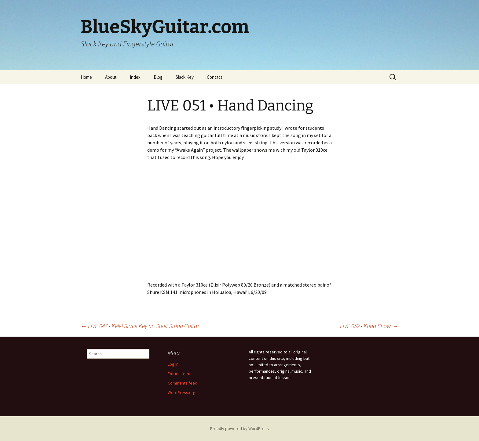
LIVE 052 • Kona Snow (369, 326)
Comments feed (182, 383)
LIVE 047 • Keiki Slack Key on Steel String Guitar (140, 326)
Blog (158, 77)
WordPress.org (182, 392)
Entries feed (179, 373)
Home (86, 77)
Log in (173, 364)
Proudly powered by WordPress (239, 428)
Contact (214, 77)
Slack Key (185, 77)
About (111, 77)
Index (135, 77)
